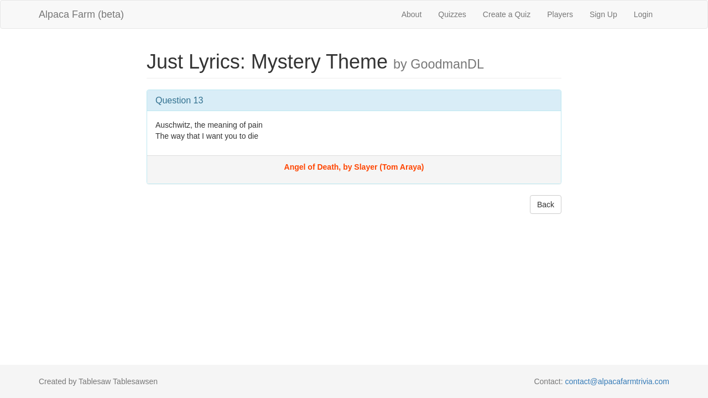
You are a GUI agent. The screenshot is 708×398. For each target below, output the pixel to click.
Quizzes (452, 14)
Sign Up (603, 14)
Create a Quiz (506, 14)
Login (643, 14)
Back (545, 204)
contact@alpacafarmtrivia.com (617, 381)
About (412, 14)
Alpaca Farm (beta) (81, 14)
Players (560, 14)
